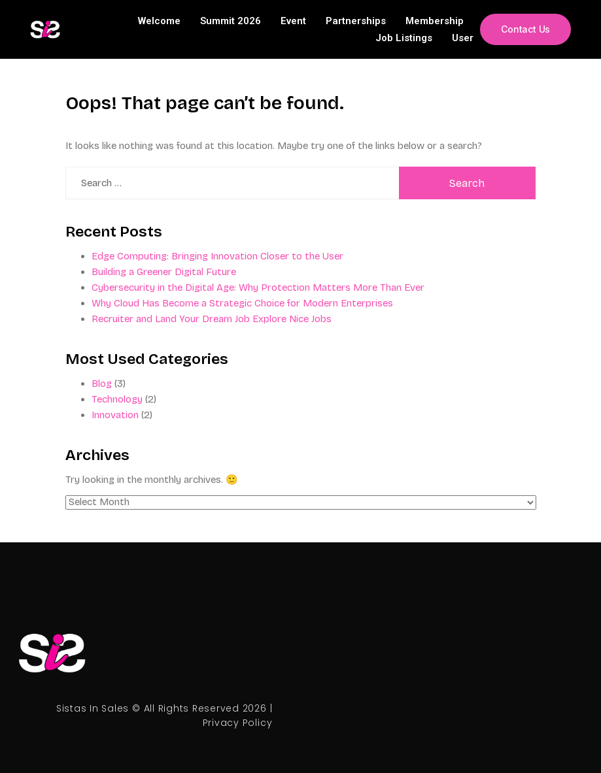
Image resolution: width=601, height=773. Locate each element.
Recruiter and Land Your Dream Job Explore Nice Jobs (212, 319)
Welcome (158, 21)
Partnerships (355, 21)
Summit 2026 (229, 21)
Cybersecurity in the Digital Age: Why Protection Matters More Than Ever (258, 287)
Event (292, 21)
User (462, 38)
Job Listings (403, 38)
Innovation (115, 415)
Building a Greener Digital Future (164, 272)
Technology (117, 399)
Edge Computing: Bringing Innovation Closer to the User (217, 256)
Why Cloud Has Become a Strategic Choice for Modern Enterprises (242, 303)
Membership (434, 21)
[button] (525, 29)
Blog (102, 383)
